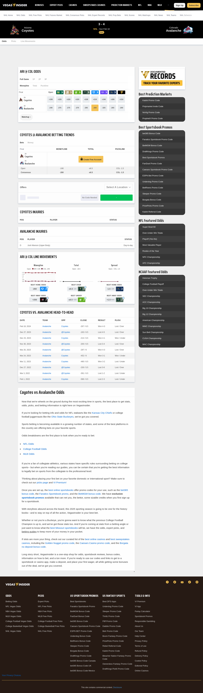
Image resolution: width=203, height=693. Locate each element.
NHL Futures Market (53, 15)
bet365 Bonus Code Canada (83, 661)
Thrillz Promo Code (111, 616)
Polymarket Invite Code (153, 106)
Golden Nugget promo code (59, 543)
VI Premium (140, 601)
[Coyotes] (28, 100)
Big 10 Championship (152, 308)
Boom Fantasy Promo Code (115, 636)
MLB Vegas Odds (13, 616)
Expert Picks (56, 5)
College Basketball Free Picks (51, 626)
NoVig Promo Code (151, 112)
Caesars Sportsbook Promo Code (158, 169)
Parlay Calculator (142, 611)
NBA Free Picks (45, 611)
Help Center (140, 636)
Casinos (73, 5)
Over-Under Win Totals (153, 233)
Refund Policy (141, 651)
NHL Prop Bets (115, 15)
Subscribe (194, 5)
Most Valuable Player (152, 245)
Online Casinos (141, 671)
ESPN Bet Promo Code (153, 175)
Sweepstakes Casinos (94, 5)
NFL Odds (28, 444)
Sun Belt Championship (153, 332)
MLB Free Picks (45, 616)
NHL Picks (35, 15)
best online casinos (95, 539)
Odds (4, 41)
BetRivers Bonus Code (80, 641)
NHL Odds (21, 15)
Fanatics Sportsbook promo (53, 493)
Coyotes (64, 326)
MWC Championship (152, 326)
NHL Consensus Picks (75, 15)
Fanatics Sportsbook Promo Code (158, 139)
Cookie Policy (141, 661)
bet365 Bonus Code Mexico (82, 671)
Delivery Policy (141, 656)
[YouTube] (182, 582)
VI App (138, 606)
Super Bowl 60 (149, 227)
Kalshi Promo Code (151, 100)
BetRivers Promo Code (153, 187)
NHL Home (8, 15)
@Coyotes (65, 332)
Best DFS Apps (109, 601)
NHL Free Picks (45, 631)
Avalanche (47, 326)
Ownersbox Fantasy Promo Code (117, 664)
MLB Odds (28, 454)
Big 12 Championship (152, 314)
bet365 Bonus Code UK (80, 666)
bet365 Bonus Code (151, 133)
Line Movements (28, 41)
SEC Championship (151, 296)
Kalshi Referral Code (152, 212)
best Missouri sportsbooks (64, 528)
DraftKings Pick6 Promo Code (116, 669)
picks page (42, 482)
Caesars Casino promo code (95, 543)
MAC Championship (151, 344)
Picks (13, 41)
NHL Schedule (186, 15)
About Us (139, 626)
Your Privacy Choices (11, 675)
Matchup (25, 117)
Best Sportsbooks (78, 601)
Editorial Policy (141, 666)
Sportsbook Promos (143, 616)
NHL (170, 5)
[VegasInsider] (18, 584)
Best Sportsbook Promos (154, 157)
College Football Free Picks (50, 621)
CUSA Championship (152, 338)
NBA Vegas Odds (13, 611)
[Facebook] (168, 582)
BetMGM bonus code (89, 493)
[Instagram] (197, 582)
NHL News (158, 15)
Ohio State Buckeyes (62, 416)
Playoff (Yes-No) (150, 239)
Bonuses (39, 5)
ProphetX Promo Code (153, 118)
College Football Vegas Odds (19, 621)
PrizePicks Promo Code (153, 206)
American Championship (154, 320)
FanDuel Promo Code (152, 163)
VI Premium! (59, 482)
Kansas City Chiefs (102, 412)
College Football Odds (35, 449)
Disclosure (117, 687)
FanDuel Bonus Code (79, 616)
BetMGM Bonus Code (152, 145)
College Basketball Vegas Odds (20, 626)
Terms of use (140, 646)
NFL (140, 5)
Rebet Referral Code (112, 646)
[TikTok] (190, 582)
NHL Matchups (144, 15)
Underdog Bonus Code (80, 636)
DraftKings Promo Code (153, 151)
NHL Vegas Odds (13, 631)
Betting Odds (11, 601)
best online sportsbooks (60, 490)
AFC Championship (151, 263)
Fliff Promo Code (110, 621)
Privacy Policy (141, 641)
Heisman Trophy (150, 278)
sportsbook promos (33, 497)
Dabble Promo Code (112, 626)
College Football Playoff (153, 284)
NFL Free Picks (45, 606)
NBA (150, 5)
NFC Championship (151, 257)
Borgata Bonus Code (152, 200)
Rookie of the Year (151, 251)
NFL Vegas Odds (13, 606)
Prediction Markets (121, 5)
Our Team (139, 631)
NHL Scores (130, 15)
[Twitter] (175, 582)
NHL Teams (171, 15)
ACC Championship (151, 302)
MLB (160, 5)
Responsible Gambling (145, 621)
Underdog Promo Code (153, 181)
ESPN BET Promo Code (81, 631)
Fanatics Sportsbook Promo (82, 606)
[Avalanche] (29, 108)
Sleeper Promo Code (152, 194)
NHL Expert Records (96, 15)
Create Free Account (90, 159)
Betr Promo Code (110, 631)
